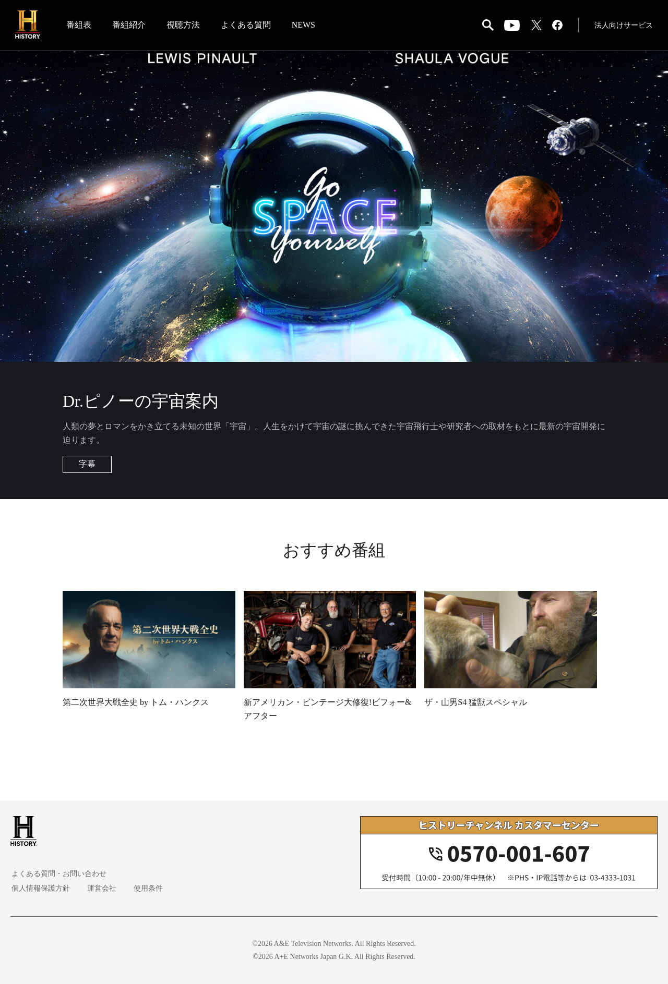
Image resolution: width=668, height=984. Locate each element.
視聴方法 (183, 25)
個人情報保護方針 (39, 888)
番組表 (79, 25)
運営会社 (99, 888)
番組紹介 (129, 25)
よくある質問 (246, 25)
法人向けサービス (623, 26)
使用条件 (144, 888)
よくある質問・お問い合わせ (57, 874)
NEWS (304, 25)
